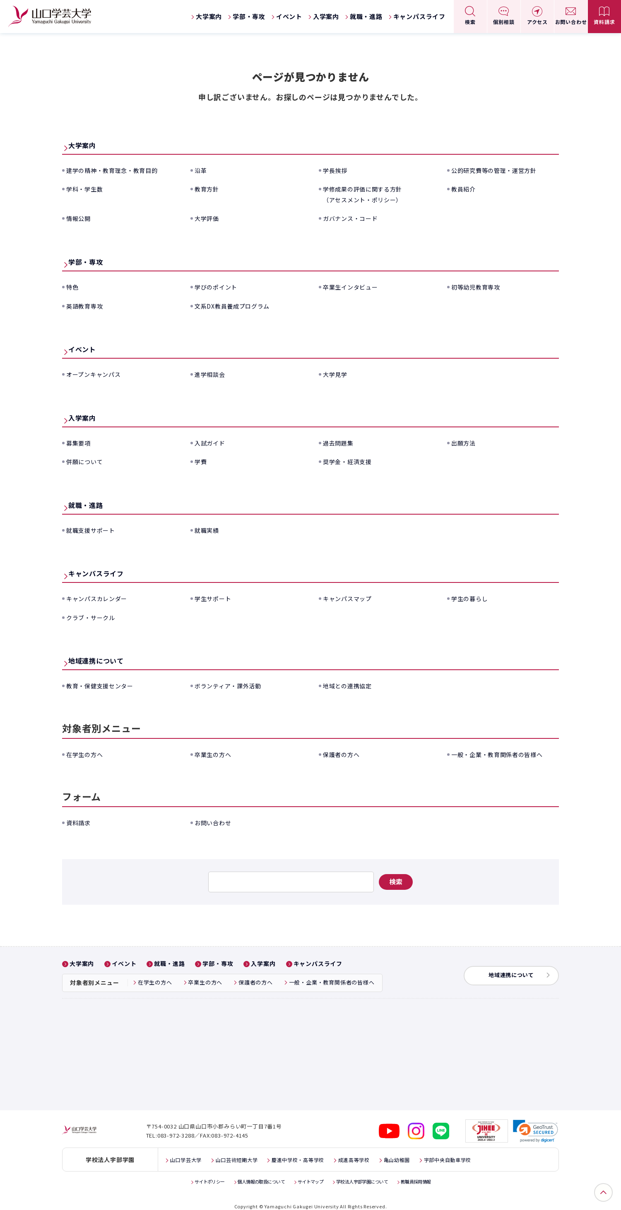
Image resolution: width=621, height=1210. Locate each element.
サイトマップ (310, 1172)
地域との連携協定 (350, 685)
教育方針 (208, 189)
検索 (470, 21)
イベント (289, 16)
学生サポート (215, 598)
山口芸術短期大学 (245, 1151)
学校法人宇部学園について (369, 1172)
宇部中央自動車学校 (482, 1151)
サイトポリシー (194, 1172)
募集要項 (80, 443)
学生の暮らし (472, 598)
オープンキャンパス (97, 374)
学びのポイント (219, 287)
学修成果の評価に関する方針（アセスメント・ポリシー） (368, 194)
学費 (202, 461)
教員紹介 (465, 189)
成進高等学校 (377, 1151)
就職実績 (208, 530)
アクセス (537, 21)
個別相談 (503, 21)
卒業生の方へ (215, 754)
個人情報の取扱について (254, 1172)
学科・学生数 (87, 189)
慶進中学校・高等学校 (314, 1151)
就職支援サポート (94, 530)
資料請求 (604, 21)
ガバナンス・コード (354, 218)
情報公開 (80, 218)
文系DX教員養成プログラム (237, 306)
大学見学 (337, 374)
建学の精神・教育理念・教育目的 (118, 170)
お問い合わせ (571, 21)
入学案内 (326, 16)
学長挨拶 (337, 170)
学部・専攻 (249, 16)
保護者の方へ (344, 754)
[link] (536, 1122)
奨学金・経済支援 (350, 461)
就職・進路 (366, 16)
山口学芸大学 (188, 1151)
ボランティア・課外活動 (233, 685)
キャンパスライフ (419, 16)
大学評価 (208, 218)
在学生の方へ (87, 754)
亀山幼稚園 (425, 1151)
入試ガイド (212, 443)
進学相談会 (212, 374)
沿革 (202, 170)
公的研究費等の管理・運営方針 (500, 170)
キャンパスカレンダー (101, 598)
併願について (87, 461)
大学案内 (209, 16)
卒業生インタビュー (354, 287)
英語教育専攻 (87, 306)
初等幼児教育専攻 (479, 287)
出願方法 (465, 443)
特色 (73, 287)
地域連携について (110, 659)
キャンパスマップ (350, 598)
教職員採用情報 (432, 1172)
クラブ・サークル (94, 617)
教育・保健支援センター (104, 685)
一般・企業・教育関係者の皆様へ (503, 754)
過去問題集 (340, 443)
